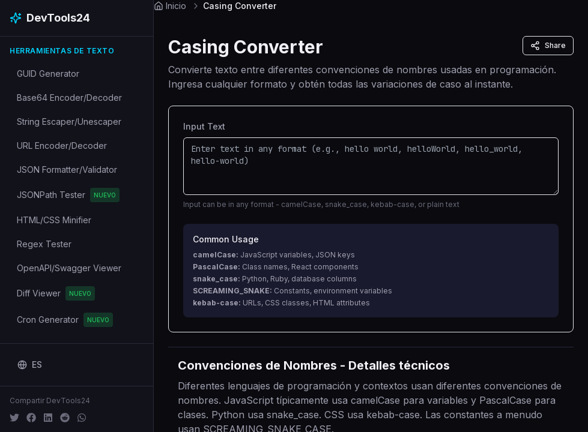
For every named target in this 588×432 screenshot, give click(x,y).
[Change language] (30, 364)
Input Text (204, 126)
